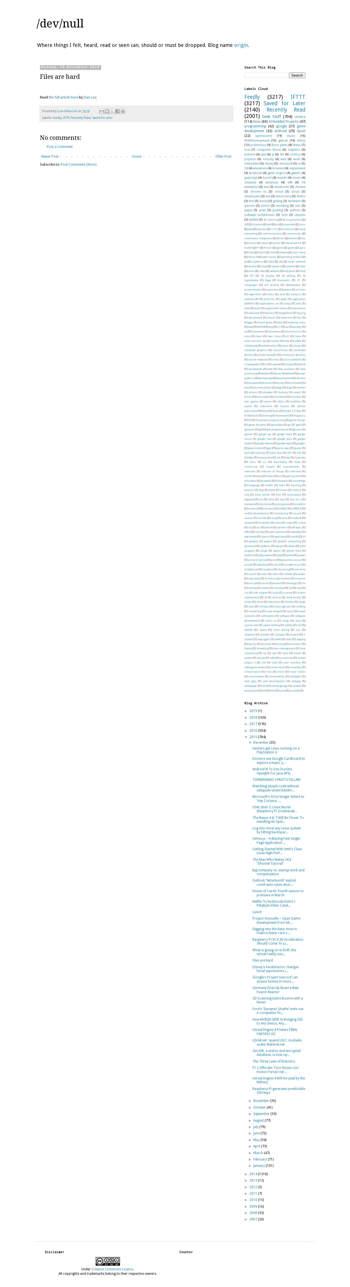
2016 (253, 731)
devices (301, 378)
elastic (277, 242)
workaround (251, 690)
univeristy (286, 657)
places (277, 550)
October (260, 1107)
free (251, 201)
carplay (297, 326)
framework (282, 415)
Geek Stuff (271, 116)
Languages (250, 284)
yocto (283, 690)
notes (289, 522)
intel (272, 252)
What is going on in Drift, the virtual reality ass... (274, 952)
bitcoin (271, 317)
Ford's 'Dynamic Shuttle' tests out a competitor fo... (277, 1011)
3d (246, 168)
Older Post (223, 156)
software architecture (259, 215)
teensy (252, 643)
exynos (284, 406)
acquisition (272, 289)
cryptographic (252, 364)
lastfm (269, 485)
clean (259, 336)
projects (250, 159)
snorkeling (254, 611)
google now (264, 438)
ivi (279, 476)
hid (299, 452)
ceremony (258, 331)
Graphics (294, 150)
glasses (297, 429)
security (268, 159)
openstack (280, 536)
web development (274, 681)
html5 (261, 252)
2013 (253, 1180)
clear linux (274, 336)
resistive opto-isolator (277, 578)
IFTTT (66, 118)
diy (303, 238)
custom (289, 364)
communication (272, 233)
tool (247, 150)
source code (251, 625)
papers (268, 541)
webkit (253, 219)
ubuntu (300, 215)
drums (252, 242)
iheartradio (280, 461)
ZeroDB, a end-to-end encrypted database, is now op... (276, 1053)
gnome (248, 434)
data (270, 368)
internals (250, 471)
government (255, 448)
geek (299, 424)
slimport (264, 606)
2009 (253, 1206)
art (277, 224)
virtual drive (277, 667)
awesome (254, 312)
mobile (282, 178)
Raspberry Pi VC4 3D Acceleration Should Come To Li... (277, 941)
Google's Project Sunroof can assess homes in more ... (275, 979)
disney (281, 382)
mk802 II (296, 508)
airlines (300, 289)
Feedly (57, 118)
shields (289, 601)
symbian (265, 634)
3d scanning (271, 219)
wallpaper (295, 676)
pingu (263, 550)
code (287, 340)
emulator (296, 396)
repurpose (254, 578)
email (297, 392)
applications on (269, 303)
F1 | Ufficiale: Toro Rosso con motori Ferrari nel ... (275, 1070)
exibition (295, 401)
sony (298, 620)
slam (251, 606)
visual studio (297, 671)
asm (298, 303)
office (247, 531)
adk (269, 224)
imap (297, 461)
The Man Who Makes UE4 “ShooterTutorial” (271, 861)
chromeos (275, 331)
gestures (249, 429)
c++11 (274, 229)
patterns (266, 545)
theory (248, 648)
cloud (295, 191)
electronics (283, 196)
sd (265, 597)
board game (265, 322)
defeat (289, 373)
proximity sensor (291, 559)
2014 (253, 1174)
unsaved (250, 182)
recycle (252, 574)
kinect (265, 206)
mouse (248, 517)
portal (290, 555)
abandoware (293, 284)
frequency (299, 415)
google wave (285, 443)
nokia (278, 522)
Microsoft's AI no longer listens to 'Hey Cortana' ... (278, 799)
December (261, 743)
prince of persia (257, 559)
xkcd (302, 270)
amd (282, 294)
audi (257, 308)
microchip (265, 504)
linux (256, 121)
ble (299, 317)
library (269, 163)
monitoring (281, 513)
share (259, 601)
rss (246, 592)
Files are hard (262, 960)
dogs (289, 387)
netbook (297, 517)
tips (274, 653)
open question (277, 531)
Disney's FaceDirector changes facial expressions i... (275, 969)
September (261, 1114)
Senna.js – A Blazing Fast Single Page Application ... (276, 840)
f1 (258, 247)
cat (246, 331)
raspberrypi (251, 569)
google (281, 126)
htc (278, 457)
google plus (284, 438)
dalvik (301, 364)
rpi (290, 587)
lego (261, 489)
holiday (248, 457)
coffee (297, 340)
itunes (270, 476)
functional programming (270, 420)
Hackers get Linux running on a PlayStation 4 (276, 750)
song (264, 266)
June (256, 1133)
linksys (296, 489)
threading (262, 648)
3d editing (288, 275)
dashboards (255, 368)
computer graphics (255, 350)
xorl (273, 690)
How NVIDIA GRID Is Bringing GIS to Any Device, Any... (277, 1021)
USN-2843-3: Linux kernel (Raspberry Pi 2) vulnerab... (274, 809)
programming (255, 126)
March (258, 1153)
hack (247, 452)
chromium (288, 229)
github (283, 140)
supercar (249, 634)
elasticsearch (293, 242)
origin (241, 45)
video (262, 270)
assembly (289, 224)
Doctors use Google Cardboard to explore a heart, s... (278, 760)
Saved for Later (102, 118)
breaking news (296, 322)
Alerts (301, 140)
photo (291, 545)
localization (294, 494)
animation (260, 168)
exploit (248, 247)
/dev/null (60, 23)
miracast (269, 508)
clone (298, 336)
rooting (252, 587)
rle (303, 583)
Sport (301, 131)
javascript (250, 178)
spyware (276, 266)
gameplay (277, 424)
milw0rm (299, 504)
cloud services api (255, 340)
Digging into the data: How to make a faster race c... (274, 931)
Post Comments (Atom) (78, 164)
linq (246, 494)
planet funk (294, 550)
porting (277, 210)
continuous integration (258, 238)
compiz (297, 345)
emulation (280, 396)
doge (279, 387)
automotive (298, 308)
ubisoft (261, 657)
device (280, 238)
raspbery (268, 569)
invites (248, 476)
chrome (300, 187)
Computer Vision (269, 150)
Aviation (258, 224)
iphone (249, 206)
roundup (279, 587)
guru (302, 247)
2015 (253, 737)
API (246, 224)
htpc (287, 457)
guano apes (283, 448)
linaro (283, 489)
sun (298, 629)
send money (294, 597)
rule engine (260, 592)
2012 (253, 1187)
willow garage (279, 685)
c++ (279, 326)
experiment (297, 168)
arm (266, 187)
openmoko (250, 536)
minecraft (254, 508)
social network (296, 261)
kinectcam (282, 480)
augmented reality (276, 308)
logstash (249, 499)
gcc (289, 424)
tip (264, 653)
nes (297, 206)
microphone (282, 504)
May (256, 1140)
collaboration (269, 345)
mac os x (295, 499)
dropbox (268, 392)
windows (271, 182)
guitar (298, 448)
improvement (291, 466)
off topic (296, 527)
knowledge (299, 480)
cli (287, 336)
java (263, 154)
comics (299, 117)
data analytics (286, 368)
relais (275, 574)
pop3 (279, 555)
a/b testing (271, 284)
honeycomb (265, 457)
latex (282, 485)
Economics (283, 280)
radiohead (263, 564)
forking (267, 415)
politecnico (258, 145)
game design (297, 420)
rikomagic (291, 583)
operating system (291, 256)
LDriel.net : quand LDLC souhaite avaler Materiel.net (277, 1042)
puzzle (248, 564)
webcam (275, 270)
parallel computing (289, 541)
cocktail (275, 340)
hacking (260, 452)
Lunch (257, 912)
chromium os (293, 331)
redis (264, 574)
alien (271, 294)
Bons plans (280, 145)
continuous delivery (293, 354)
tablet (278, 639)
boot (279, 322)
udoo (302, 266)
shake (248, 601)
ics (264, 461)
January (259, 1166)
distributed (295, 382)
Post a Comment (60, 147)
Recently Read (81, 118)
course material (257, 359)
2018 (253, 718)
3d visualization (292, 219)
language (254, 485)
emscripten (263, 396)
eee (267, 196)
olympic (260, 531)
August (259, 1120)
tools (285, 653)
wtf (265, 690)
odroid (269, 527)
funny (264, 201)
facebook (255, 173)
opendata (296, 531)
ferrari (268, 247)
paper (248, 210)
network (249, 522)
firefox (301, 196)
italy (259, 476)
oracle (294, 536)
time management (284, 648)
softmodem (267, 615)
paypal (279, 545)
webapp (296, 681)
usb (263, 662)
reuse (265, 583)
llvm (278, 494)
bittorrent (286, 317)
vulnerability (277, 676)
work (296, 159)
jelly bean (250, 480)
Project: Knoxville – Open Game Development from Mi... (276, 920)
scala (275, 592)
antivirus (269, 299)
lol (261, 499)
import (270, 466)
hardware (294, 201)
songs (285, 620)
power (301, 555)
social (290, 611)
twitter (248, 657)
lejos (272, 489)
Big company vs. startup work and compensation (278, 872)
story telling (281, 629)
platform (249, 555)
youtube (295, 690)
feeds (265, 410)
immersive (251, 466)
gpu (269, 448)
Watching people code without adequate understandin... (275, 788)
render (301, 574)
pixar (262, 210)
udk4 (272, 657)
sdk (281, 261)
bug (270, 326)
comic (285, 345)
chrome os (258, 191)
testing (280, 643)
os (304, 536)
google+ (300, 443)
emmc (248, 396)
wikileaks (289, 270)
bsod (251, 326)
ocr (258, 527)
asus (302, 224)
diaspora (253, 382)
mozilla (262, 517)
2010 (253, 1200)
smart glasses (282, 606)
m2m (271, 499)
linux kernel (262, 494)
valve (251, 270)
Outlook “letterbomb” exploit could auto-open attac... (274, 882)
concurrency (280, 350)
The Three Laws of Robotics (273, 1061)
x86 (290, 182)
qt (245, 261)
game (280, 247)
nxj (250, 527)
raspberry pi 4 (293, 564)
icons (252, 461)
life (282, 154)
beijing (301, 312)
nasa (284, 517)
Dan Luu (90, 97)
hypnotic (300, 457)
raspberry (257, 261)
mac (282, 499)
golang (277, 201)
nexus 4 (252, 256)
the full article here (63, 97)
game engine (277, 173)
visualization (256, 676)
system (294, 634)
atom (247, 308)
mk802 (283, 508)
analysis (296, 294)
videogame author (255, 667)
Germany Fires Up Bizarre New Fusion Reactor (275, 990)
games (296, 173)
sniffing (300, 606)
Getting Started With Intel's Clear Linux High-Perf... (277, 851)
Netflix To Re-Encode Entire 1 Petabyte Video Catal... (274, 903)
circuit (279, 191)
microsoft (286, 163)
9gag (268, 280)
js (273, 154)
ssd (299, 625)
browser (278, 168)
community (294, 233)
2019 (253, 711)
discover (267, 382)
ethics (281, 401)
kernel (267, 178)
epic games (251, 401)
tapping (301, 639)
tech (285, 215)
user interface (292, 662)
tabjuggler (264, 639)
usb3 (274, 662)
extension (266, 406)
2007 (253, 1219)
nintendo (264, 522)
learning (296, 485)
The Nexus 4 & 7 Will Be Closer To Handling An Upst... (278, 820)
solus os (270, 620)
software (285, 615)
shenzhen (274, 601)
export (248, 406)
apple (283, 299)
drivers (253, 392)
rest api (252, 583)
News (297, 145)
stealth (248, 629)
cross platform (293, 359)
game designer (257, 424)
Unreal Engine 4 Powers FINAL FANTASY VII (275, 1032)
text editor (295, 643)
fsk (250, 420)
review (277, 583)
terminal (266, 643)
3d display (268, 275)
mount (297, 513)
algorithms (255, 294)
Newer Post (49, 156)
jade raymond (293, 476)
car (287, 326)
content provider (267, 354)
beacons (269, 312)
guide (291, 247)
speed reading (271, 625)
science (287, 592)
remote (288, 574)
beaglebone (285, 312)
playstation (265, 555)
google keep (284, 434)
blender (262, 229)
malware (249, 504)
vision (280, 671)
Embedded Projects (283, 121)
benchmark (255, 317)
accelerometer (252, 289)
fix (245, 415)
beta (250, 229)
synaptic (280, 634)
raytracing (284, 569)
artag (287, 303)
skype (301, 601)
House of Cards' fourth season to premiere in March (278, 893)
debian (266, 373)
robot (271, 261)
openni (265, 536)
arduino (250, 154)
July (256, 1127)
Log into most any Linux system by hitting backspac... (276, 830)
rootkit (265, 587)
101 (251, 275)
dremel (301, 387)
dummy (283, 392)
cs (266, 364)
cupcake (276, 364)
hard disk (276, 452)
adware (287, 289)
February (260, 1159)
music (291, 136)
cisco (247, 336)
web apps (250, 681)
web (283, 159)
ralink (276, 564)
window (297, 685)
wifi (264, 685)
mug (274, 517)
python (295, 210)
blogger (248, 322)
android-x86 (251, 299)
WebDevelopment (257, 140)
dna (246, 387)
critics (275, 359)
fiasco (275, 410)
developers (252, 196)
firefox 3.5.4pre (292, 410)
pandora (253, 541)
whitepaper (251, 685)
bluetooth (282, 187)
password (250, 545)
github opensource (277, 429)
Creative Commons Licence (112, 1269)
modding (282, 206)
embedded (252, 163)
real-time (299, 569)
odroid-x (282, 527)
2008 (253, 1213)
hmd (251, 252)
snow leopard (274, 611)
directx (293, 238)
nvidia (301, 522)
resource (300, 578)
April (257, 1146)
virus (268, 671)
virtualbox (295, 667)
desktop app (265, 378)
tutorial (290, 266)
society (252, 266)
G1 (298, 280)
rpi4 (299, 587)
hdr (289, 452)
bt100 (261, 326)
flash (255, 415)
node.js (295, 154)
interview (295, 471)
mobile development (256, 513)
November (261, 1101)
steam (263, 629)
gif (260, 429)
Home (136, 156)
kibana (284, 252)
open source (269, 256)
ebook (264, 242)
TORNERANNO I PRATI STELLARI (276, 780)
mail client (298, 252)
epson (268, 401)
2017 (253, 724)
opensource (263, 136)
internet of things (272, 471)
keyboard (265, 480)
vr (299, 163)
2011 (253, 1193)
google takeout (265, 443)
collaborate (250, 345)
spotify (289, 625)
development (284, 378)
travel (297, 653)
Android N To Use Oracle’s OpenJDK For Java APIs (272, 771)
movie (296, 178)
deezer (278, 373)
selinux (276, 597)
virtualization (252, 671)
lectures (249, 489)
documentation (263, 387)
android (280, 131)
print (274, 559)
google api (265, 434)
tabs (289, 639)
